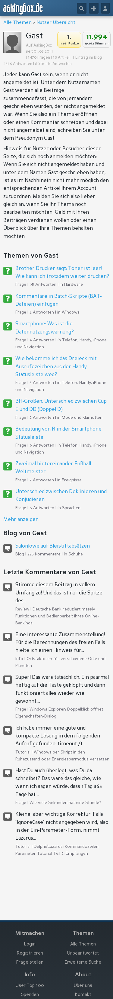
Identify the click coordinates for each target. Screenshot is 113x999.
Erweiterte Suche (83, 962)
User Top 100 (30, 986)
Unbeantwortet (83, 953)
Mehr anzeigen (21, 519)
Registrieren (30, 953)
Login (30, 944)
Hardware (73, 284)
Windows (71, 312)
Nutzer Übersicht (55, 22)
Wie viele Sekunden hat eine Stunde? (65, 803)
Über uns (83, 986)
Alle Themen (17, 22)
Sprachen (71, 508)
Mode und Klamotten (82, 417)
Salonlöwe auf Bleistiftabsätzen (52, 546)
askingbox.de (23, 9)
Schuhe (75, 554)
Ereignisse (72, 480)
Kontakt (83, 995)
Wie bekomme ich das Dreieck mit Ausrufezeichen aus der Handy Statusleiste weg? (56, 366)
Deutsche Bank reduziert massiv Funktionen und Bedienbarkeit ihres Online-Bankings (57, 616)
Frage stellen (29, 962)
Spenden (30, 995)
